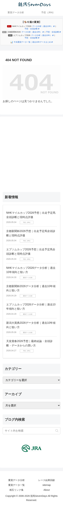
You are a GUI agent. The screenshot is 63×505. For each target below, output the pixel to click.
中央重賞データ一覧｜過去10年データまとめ (33, 42)
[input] (31, 430)
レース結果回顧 (46, 480)
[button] (57, 431)
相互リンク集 (16, 490)
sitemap (47, 485)
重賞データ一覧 (16, 485)
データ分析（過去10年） (43, 26)
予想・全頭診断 (32, 29)
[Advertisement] (31, 153)
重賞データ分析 (16, 480)
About (47, 490)
